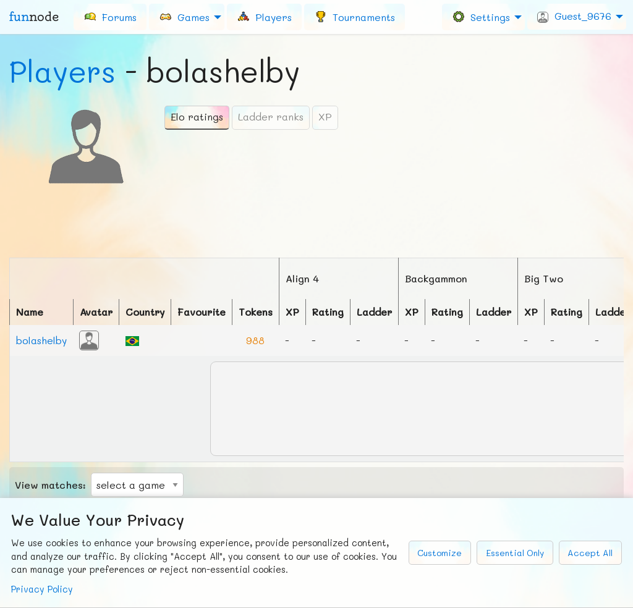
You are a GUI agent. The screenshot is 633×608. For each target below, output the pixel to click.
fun (34, 16)
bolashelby (41, 340)
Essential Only (515, 552)
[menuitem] (110, 17)
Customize (439, 552)
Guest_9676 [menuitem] (574, 16)
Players (62, 71)
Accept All (590, 552)
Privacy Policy (42, 589)
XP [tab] (325, 116)
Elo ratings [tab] (197, 116)
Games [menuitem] (184, 16)
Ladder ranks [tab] (271, 116)
